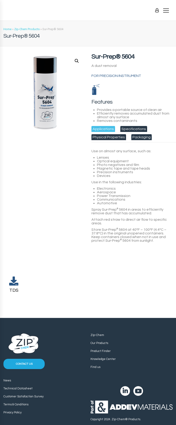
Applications (103, 129)
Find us (95, 367)
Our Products (99, 343)
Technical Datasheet (18, 388)
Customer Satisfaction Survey (23, 396)
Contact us (24, 363)
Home (7, 29)
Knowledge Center (103, 359)
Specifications (133, 129)
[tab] (103, 129)
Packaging (141, 137)
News (7, 380)
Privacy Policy (12, 412)
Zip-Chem (97, 335)
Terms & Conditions (15, 404)
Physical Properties (109, 137)
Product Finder (101, 351)
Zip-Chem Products (27, 29)
